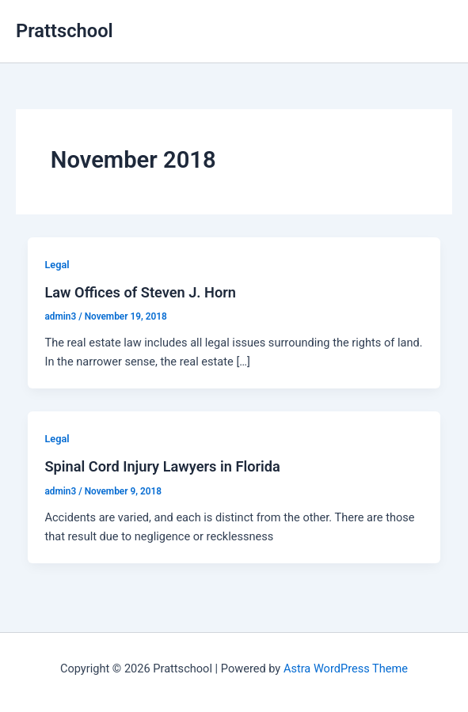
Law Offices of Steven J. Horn (140, 292)
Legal (56, 265)
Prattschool (64, 31)
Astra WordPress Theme (345, 668)
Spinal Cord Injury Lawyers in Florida (162, 466)
